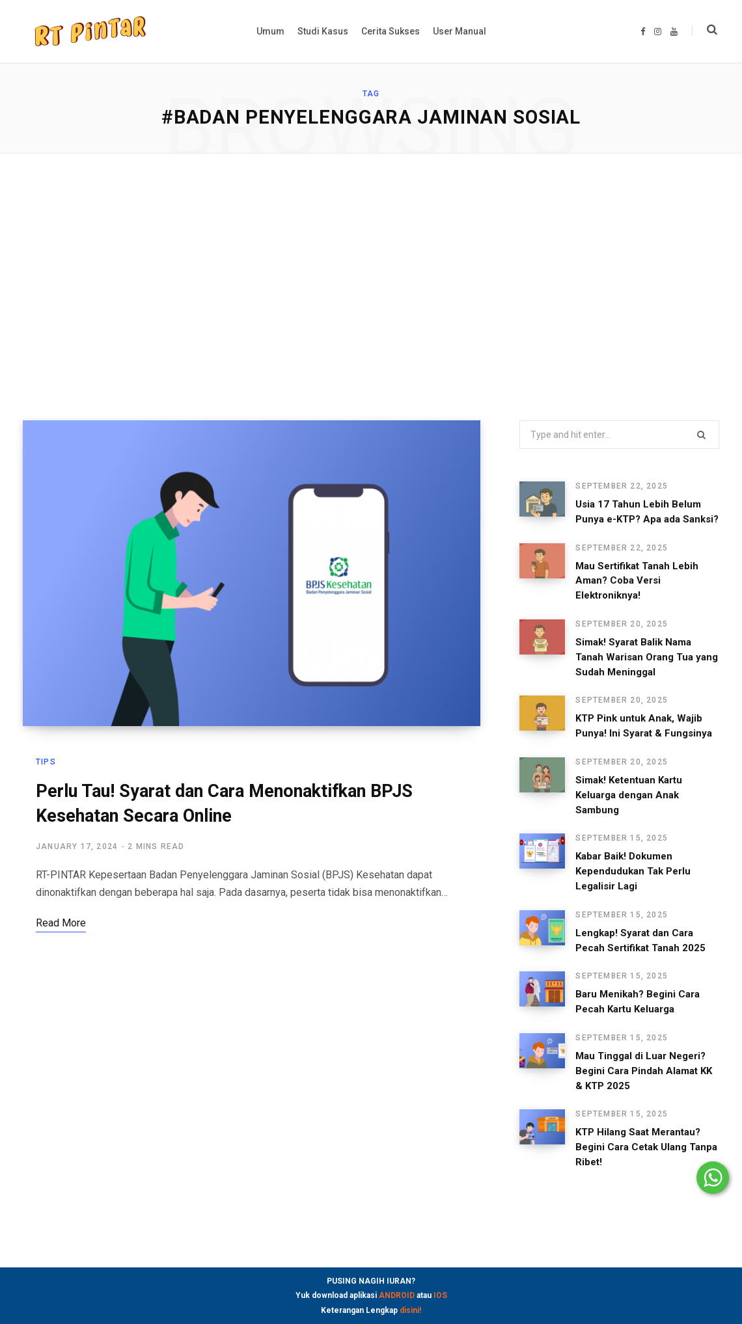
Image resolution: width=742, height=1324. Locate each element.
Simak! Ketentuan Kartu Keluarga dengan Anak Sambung (628, 795)
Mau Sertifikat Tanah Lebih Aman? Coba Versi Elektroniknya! (636, 581)
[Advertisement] (371, 287)
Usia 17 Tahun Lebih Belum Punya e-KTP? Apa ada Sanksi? (647, 511)
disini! (410, 1310)
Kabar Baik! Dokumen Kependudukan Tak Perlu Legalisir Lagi (633, 871)
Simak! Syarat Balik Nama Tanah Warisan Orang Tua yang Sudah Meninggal (646, 657)
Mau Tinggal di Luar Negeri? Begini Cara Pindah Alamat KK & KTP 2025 (643, 1071)
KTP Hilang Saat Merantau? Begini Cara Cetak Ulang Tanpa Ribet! (646, 1147)
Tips (46, 761)
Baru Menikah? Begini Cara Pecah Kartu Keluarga (637, 1001)
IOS (440, 1295)
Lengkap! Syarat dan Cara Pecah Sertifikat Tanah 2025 (640, 940)
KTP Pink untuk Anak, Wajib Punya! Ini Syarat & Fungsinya (643, 725)
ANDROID (397, 1295)
